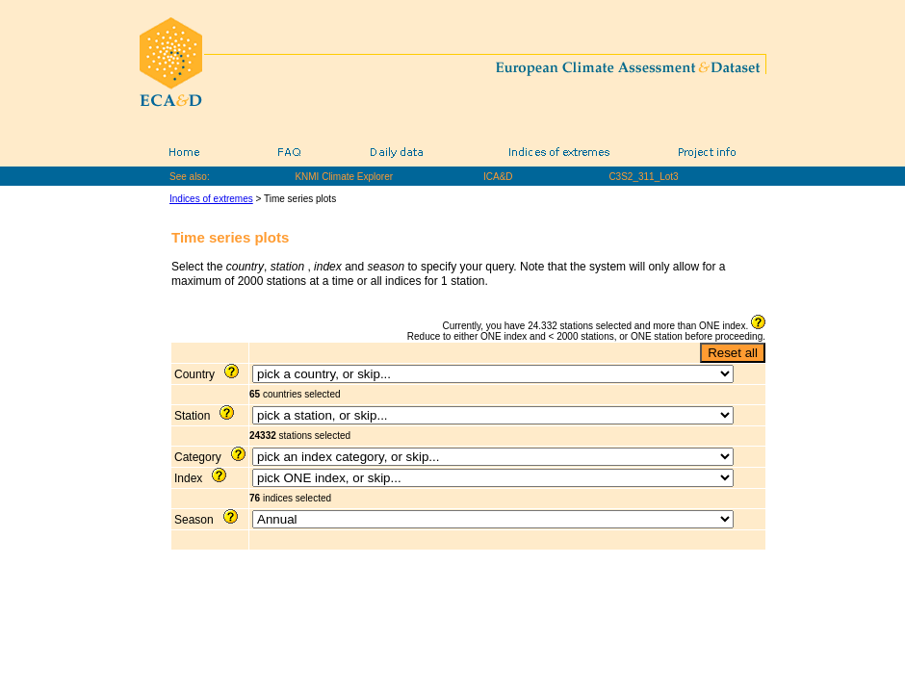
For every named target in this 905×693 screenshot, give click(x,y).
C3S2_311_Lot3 (643, 176)
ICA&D (498, 176)
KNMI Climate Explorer (344, 176)
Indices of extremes (211, 198)
